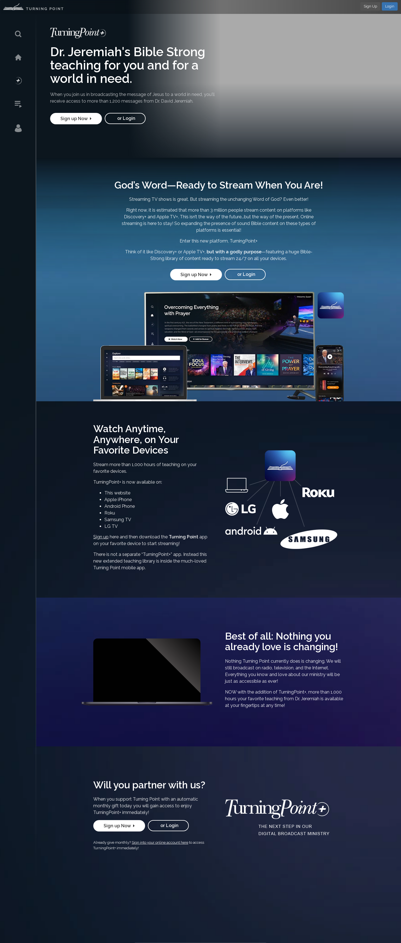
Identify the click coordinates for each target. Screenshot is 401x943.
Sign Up (370, 6)
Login (389, 6)
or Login (125, 118)
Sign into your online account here (160, 842)
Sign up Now (76, 118)
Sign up (101, 536)
